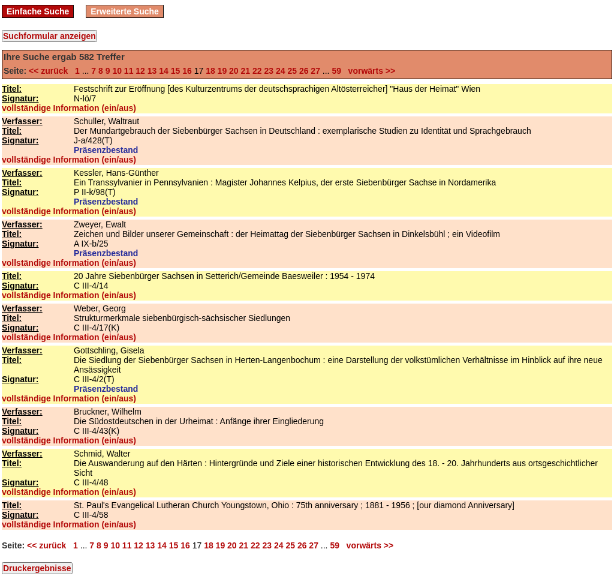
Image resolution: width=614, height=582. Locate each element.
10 (117, 71)
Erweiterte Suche (125, 11)
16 (187, 71)
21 (246, 71)
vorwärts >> (369, 71)
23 (268, 71)
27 (315, 71)
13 (152, 71)
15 (175, 71)
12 (140, 71)
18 (210, 71)
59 (336, 71)
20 (234, 71)
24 (280, 71)
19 (222, 71)
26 (304, 71)
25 (292, 71)
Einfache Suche (38, 11)
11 (129, 71)
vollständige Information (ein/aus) (69, 108)
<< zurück (51, 71)
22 (257, 71)
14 (163, 71)
